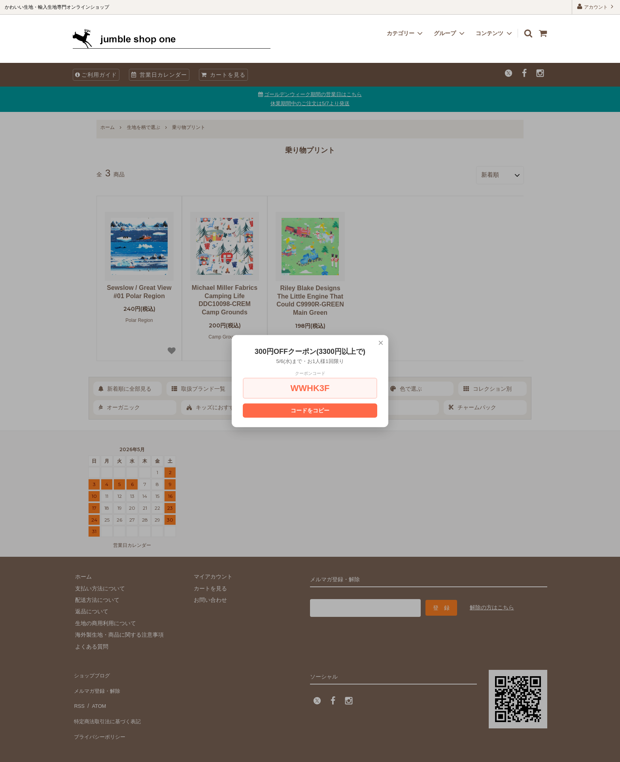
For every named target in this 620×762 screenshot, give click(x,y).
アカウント (596, 6)
